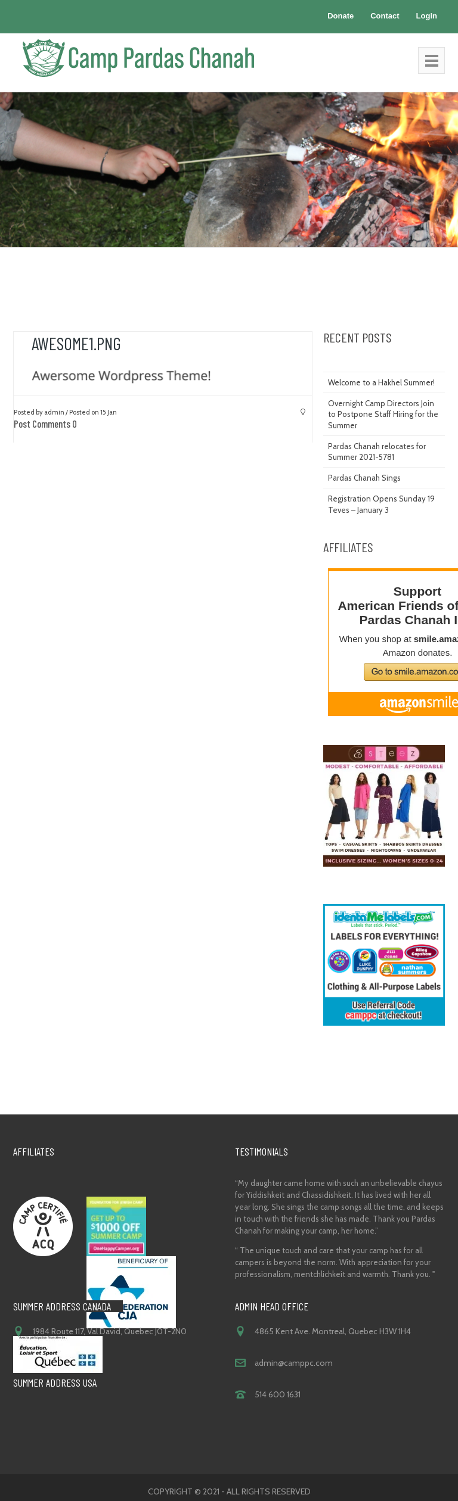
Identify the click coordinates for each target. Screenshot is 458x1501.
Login (426, 15)
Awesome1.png (76, 343)
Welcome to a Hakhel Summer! (381, 382)
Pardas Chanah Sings (364, 477)
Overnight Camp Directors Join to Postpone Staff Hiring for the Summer (383, 413)
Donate (340, 15)
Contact (384, 15)
